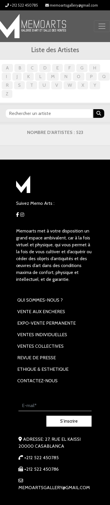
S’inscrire (69, 421)
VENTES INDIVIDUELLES (42, 334)
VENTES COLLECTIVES (40, 346)
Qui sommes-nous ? (40, 300)
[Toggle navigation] (102, 26)
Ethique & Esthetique (43, 369)
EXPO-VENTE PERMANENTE (46, 323)
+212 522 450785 (21, 5)
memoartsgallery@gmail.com (71, 5)
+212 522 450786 (38, 469)
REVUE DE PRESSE (36, 357)
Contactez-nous (37, 380)
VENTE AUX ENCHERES (41, 311)
